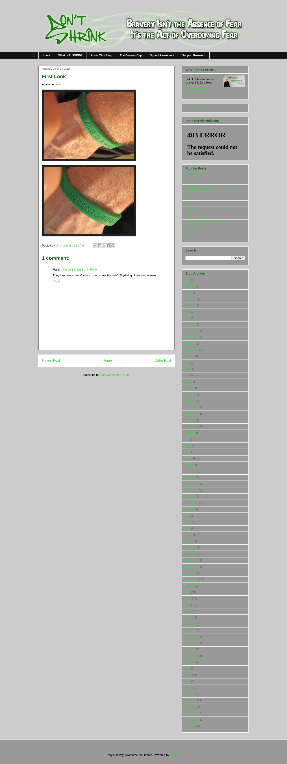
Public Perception (195, 216)
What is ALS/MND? (70, 55)
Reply (56, 281)
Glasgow (190, 181)
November (191, 337)
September (192, 350)
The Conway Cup (131, 55)
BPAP (188, 197)
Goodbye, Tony (194, 174)
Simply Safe (192, 229)
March (189, 388)
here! (57, 84)
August (189, 286)
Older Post (162, 360)
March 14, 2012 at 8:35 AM (80, 269)
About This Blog (101, 55)
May (188, 318)
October (190, 305)
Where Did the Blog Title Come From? (208, 222)
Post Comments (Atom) (115, 374)
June (188, 369)
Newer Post (51, 360)
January (190, 324)
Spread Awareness (162, 55)
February (190, 299)
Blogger (175, 755)
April (188, 292)
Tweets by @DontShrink (199, 107)
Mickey (189, 235)
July (187, 280)
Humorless (191, 209)
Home (46, 55)
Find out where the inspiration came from (198, 90)
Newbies (190, 203)
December (191, 330)
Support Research (193, 55)
